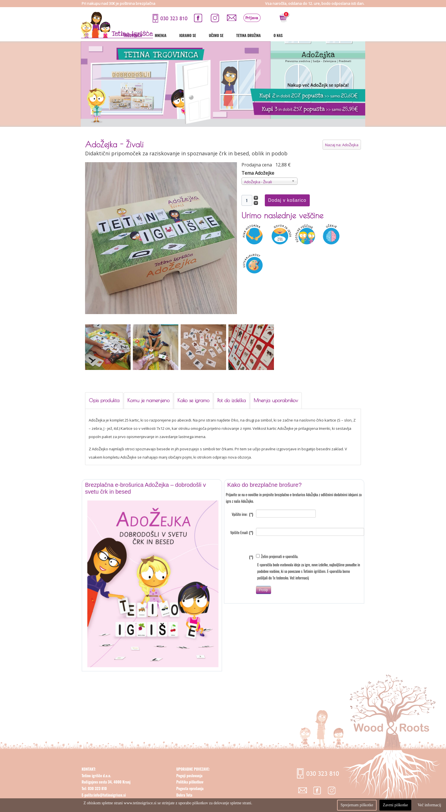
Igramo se (263, 35)
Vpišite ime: (242, 521)
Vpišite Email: (241, 539)
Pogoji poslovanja (189, 782)
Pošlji (263, 597)
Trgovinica (209, 35)
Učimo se (292, 35)
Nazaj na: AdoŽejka (341, 144)
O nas (354, 35)
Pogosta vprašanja (190, 795)
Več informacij (299, 585)
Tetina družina (325, 35)
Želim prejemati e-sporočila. (277, 563)
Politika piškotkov (189, 789)
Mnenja (237, 35)
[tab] (104, 400)
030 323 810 (97, 795)
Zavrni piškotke (395, 805)
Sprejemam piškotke (356, 805)
